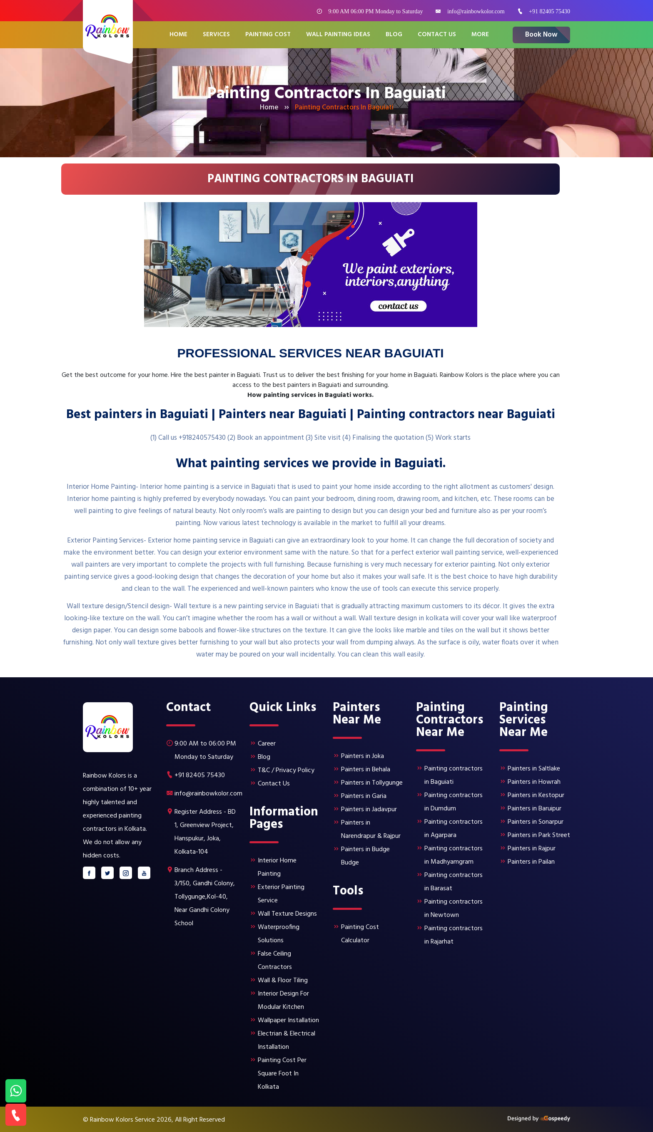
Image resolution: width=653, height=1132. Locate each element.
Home (178, 35)
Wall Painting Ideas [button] (338, 35)
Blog (394, 35)
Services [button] (216, 35)
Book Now (541, 34)
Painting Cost (268, 35)
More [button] (480, 35)
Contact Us (437, 35)
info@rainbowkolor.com (476, 12)
